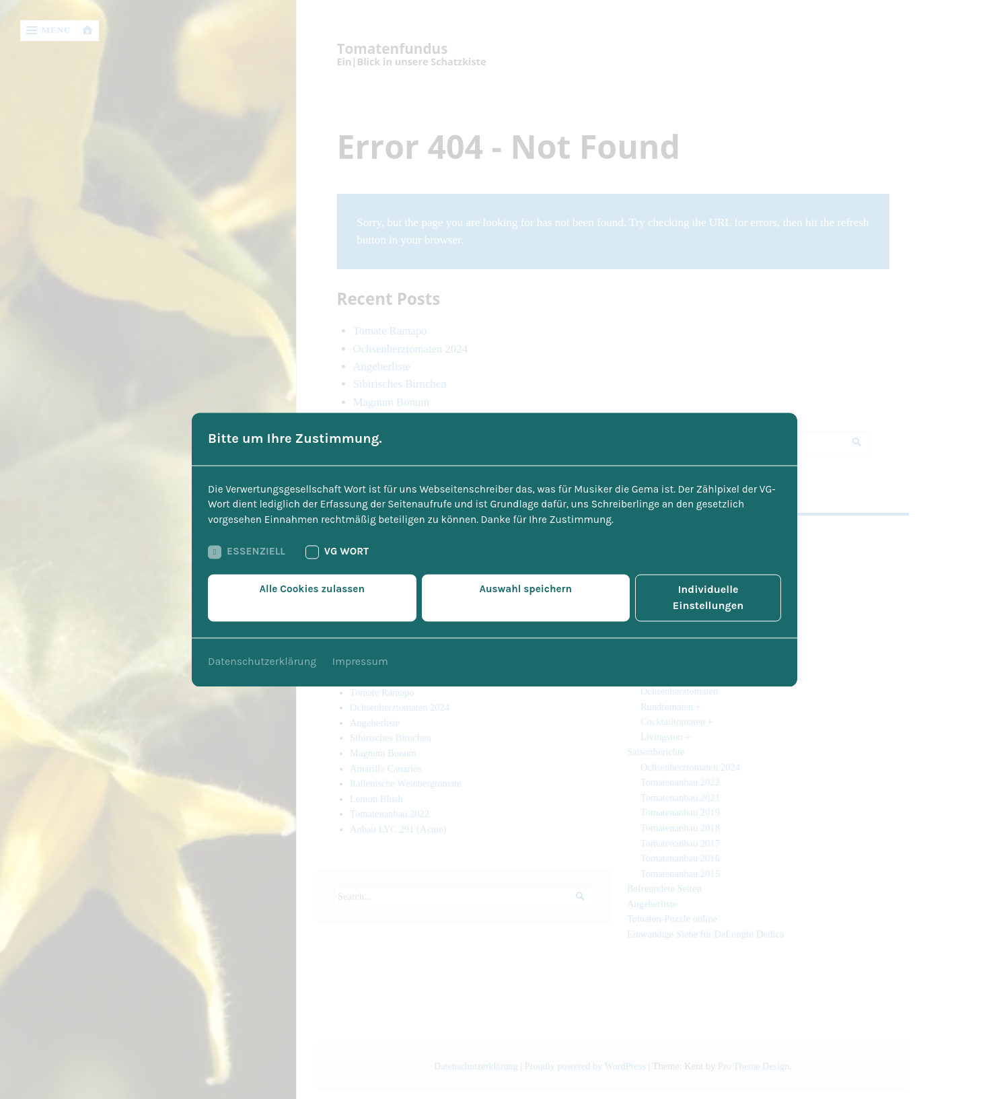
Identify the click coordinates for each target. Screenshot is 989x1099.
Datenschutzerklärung (263, 655)
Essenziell (248, 561)
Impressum (362, 655)
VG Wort (340, 561)
